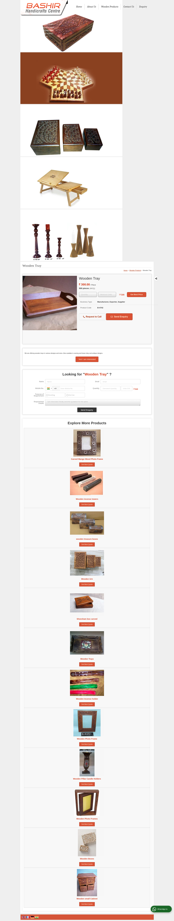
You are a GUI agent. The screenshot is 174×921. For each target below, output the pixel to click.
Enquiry (143, 6)
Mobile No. (39, 388)
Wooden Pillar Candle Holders (87, 779)
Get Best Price (136, 294)
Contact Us (128, 6)
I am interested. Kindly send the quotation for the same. (92, 402)
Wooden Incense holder (87, 699)
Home (79, 6)
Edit (121, 295)
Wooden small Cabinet (87, 899)
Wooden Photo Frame (87, 739)
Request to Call (92, 317)
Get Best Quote (87, 464)
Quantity (96, 388)
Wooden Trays (87, 659)
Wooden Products (109, 6)
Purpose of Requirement (39, 395)
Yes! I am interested (87, 359)
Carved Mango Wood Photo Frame (87, 459)
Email (97, 381)
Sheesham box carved (87, 619)
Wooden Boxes (87, 859)
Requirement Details (39, 402)
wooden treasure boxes (87, 539)
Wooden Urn (87, 579)
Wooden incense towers (87, 499)
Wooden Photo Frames (87, 819)
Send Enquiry (119, 317)
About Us (91, 6)
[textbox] (107, 294)
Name (41, 381)
